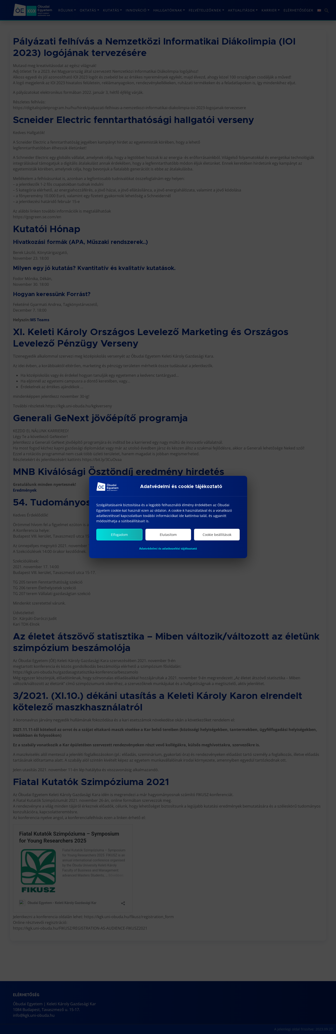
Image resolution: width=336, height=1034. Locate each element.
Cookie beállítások (217, 536)
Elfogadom (119, 536)
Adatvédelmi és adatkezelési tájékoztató (168, 550)
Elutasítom (168, 536)
